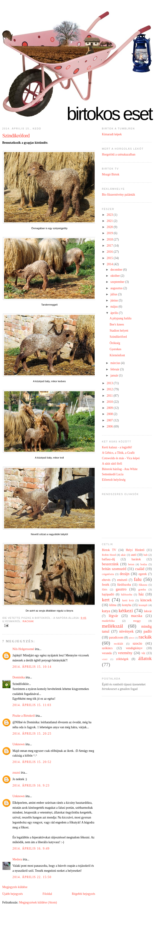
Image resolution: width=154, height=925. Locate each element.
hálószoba (126, 594)
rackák (28, 621)
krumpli (143, 605)
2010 (110, 401)
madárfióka (108, 620)
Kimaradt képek (112, 134)
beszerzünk (110, 564)
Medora (17, 859)
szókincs (107, 648)
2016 (110, 251)
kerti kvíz (128, 600)
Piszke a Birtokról (23, 715)
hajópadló (108, 594)
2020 (110, 227)
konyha (126, 605)
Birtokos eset (109, 114)
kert (106, 599)
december (116, 269)
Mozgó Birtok (110, 174)
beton (131, 564)
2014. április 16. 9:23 (31, 785)
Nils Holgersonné (23, 649)
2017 (110, 245)
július (114, 294)
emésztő (122, 580)
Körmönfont (117, 355)
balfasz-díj (108, 559)
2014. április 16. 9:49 (31, 848)
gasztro (121, 589)
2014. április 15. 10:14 (31, 666)
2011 (110, 395)
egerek (143, 574)
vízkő (104, 659)
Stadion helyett (119, 330)
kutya (106, 611)
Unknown (18, 744)
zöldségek (122, 659)
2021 (110, 221)
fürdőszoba (124, 584)
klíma (112, 605)
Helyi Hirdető (135, 550)
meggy (137, 620)
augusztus (116, 288)
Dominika (18, 677)
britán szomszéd (114, 569)
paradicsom (116, 637)
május (114, 306)
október (115, 275)
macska (136, 616)
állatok (145, 658)
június (114, 300)
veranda (107, 653)
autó (134, 554)
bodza (143, 564)
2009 (110, 408)
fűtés (104, 589)
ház (141, 594)
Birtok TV (109, 550)
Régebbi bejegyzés (83, 894)
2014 (110, 264)
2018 (110, 239)
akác (123, 554)
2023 (110, 214)
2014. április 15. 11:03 (31, 705)
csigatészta (108, 574)
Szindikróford (15, 135)
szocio (137, 643)
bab (146, 554)
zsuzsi (16, 772)
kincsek (146, 600)
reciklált (118, 643)
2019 (110, 233)
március (115, 363)
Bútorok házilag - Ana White (119, 469)
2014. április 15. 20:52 (31, 762)
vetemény (125, 653)
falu (138, 579)
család (139, 569)
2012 (110, 389)
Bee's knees (117, 324)
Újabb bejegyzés (12, 894)
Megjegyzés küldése (14, 887)
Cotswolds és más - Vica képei (121, 458)
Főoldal (47, 894)
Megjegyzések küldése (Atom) (38, 902)
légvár (113, 616)
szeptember (117, 282)
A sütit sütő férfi (112, 463)
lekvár (148, 611)
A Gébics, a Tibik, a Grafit (118, 452)
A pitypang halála (120, 318)
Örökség (115, 343)
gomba (142, 589)
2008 (110, 414)
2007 (110, 420)
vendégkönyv (134, 648)
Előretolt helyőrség (113, 479)
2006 (110, 426)
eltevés (106, 580)
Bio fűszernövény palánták (118, 194)
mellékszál (112, 626)
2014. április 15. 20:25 (31, 733)
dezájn (125, 574)
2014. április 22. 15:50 (31, 877)
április (114, 313)
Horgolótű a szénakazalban (118, 154)
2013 (110, 383)
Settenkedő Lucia (112, 474)
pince (131, 637)
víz (143, 653)
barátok (136, 559)
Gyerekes (115, 349)
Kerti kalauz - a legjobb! (117, 447)
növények (126, 631)
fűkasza (143, 584)
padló (148, 631)
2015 (110, 258)
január (114, 375)
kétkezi (126, 610)
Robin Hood (109, 554)
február (115, 369)
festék (105, 584)
